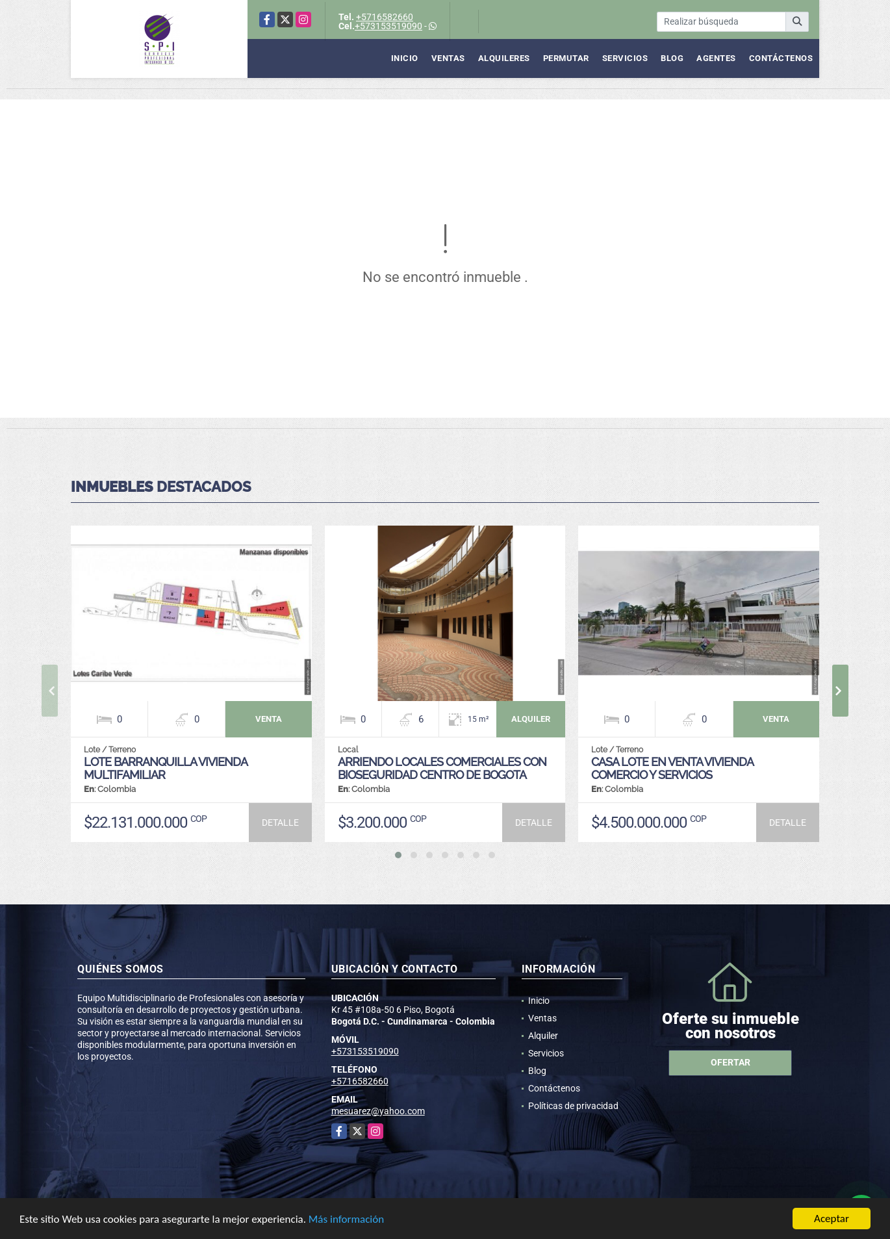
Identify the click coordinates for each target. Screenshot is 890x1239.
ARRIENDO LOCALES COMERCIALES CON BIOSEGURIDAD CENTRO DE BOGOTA (442, 768)
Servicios (625, 58)
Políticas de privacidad (573, 1106)
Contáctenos (781, 58)
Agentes (716, 58)
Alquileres (504, 58)
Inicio (404, 58)
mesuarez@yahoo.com (378, 1111)
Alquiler (543, 1035)
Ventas (448, 58)
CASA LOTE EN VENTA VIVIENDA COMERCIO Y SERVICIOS (672, 768)
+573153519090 (388, 26)
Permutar (566, 58)
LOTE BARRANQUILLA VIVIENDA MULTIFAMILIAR (165, 768)
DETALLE (280, 822)
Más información (346, 1219)
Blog (672, 58)
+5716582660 (384, 17)
